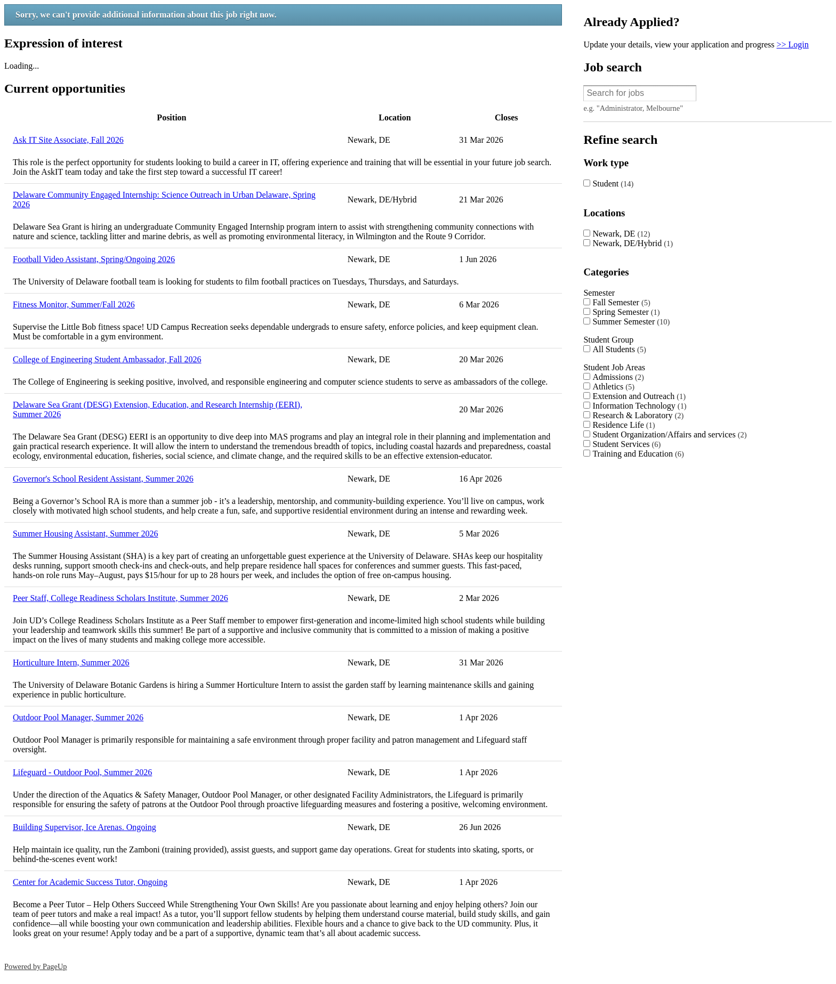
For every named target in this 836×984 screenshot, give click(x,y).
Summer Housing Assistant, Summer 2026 (85, 533)
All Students (619, 349)
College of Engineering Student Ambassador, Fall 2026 (107, 359)
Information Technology (639, 405)
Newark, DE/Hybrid (632, 243)
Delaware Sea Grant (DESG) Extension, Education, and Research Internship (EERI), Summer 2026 (157, 409)
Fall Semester (621, 302)
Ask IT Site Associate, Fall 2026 (68, 139)
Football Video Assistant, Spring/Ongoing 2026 (94, 259)
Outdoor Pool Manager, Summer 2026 (78, 717)
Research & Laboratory (638, 415)
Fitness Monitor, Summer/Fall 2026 (74, 304)
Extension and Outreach (639, 396)
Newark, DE (621, 233)
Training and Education (638, 453)
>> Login (793, 44)
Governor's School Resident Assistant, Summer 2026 (103, 478)
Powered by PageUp (35, 966)
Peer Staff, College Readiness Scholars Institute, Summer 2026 (120, 598)
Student (612, 183)
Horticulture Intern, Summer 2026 (71, 662)
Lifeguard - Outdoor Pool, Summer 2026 (82, 772)
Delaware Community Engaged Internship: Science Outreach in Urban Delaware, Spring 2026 (164, 199)
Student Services (626, 444)
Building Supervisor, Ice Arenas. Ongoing (84, 827)
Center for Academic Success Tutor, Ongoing (90, 882)
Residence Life (623, 424)
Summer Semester (631, 321)
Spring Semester (626, 311)
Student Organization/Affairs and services (669, 434)
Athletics (613, 386)
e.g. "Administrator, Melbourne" (633, 108)
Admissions (618, 376)
